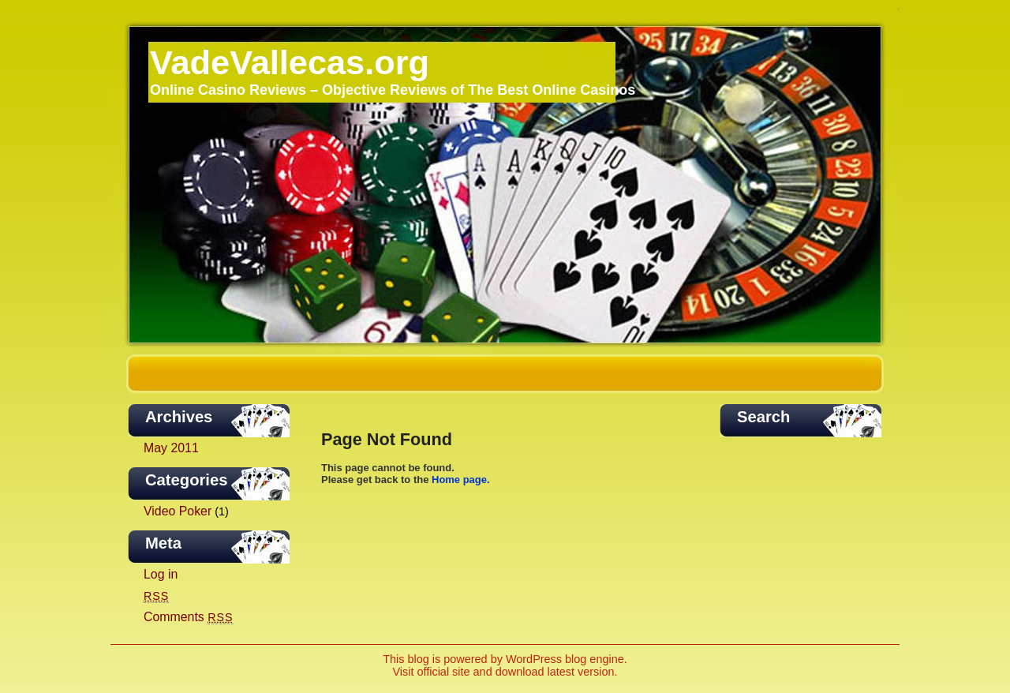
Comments (189, 617)
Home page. (461, 479)
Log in (161, 574)
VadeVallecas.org (289, 62)
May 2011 (171, 448)
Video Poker (177, 511)
